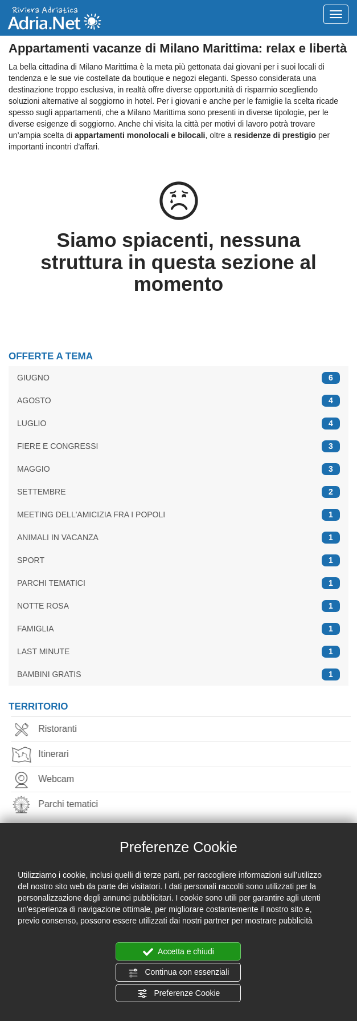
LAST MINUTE (178, 652)
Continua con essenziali (178, 972)
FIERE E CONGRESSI (178, 446)
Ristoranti (47, 730)
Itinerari (43, 755)
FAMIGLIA (178, 629)
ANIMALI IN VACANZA (178, 538)
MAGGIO (178, 469)
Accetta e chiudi (178, 952)
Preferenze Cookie (178, 993)
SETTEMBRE (178, 492)
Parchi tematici (57, 805)
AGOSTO (178, 401)
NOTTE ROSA (178, 606)
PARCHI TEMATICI (178, 583)
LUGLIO (178, 424)
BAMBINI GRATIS (178, 674)
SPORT (178, 560)
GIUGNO (178, 378)
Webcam (45, 780)
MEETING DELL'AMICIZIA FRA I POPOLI (178, 515)
